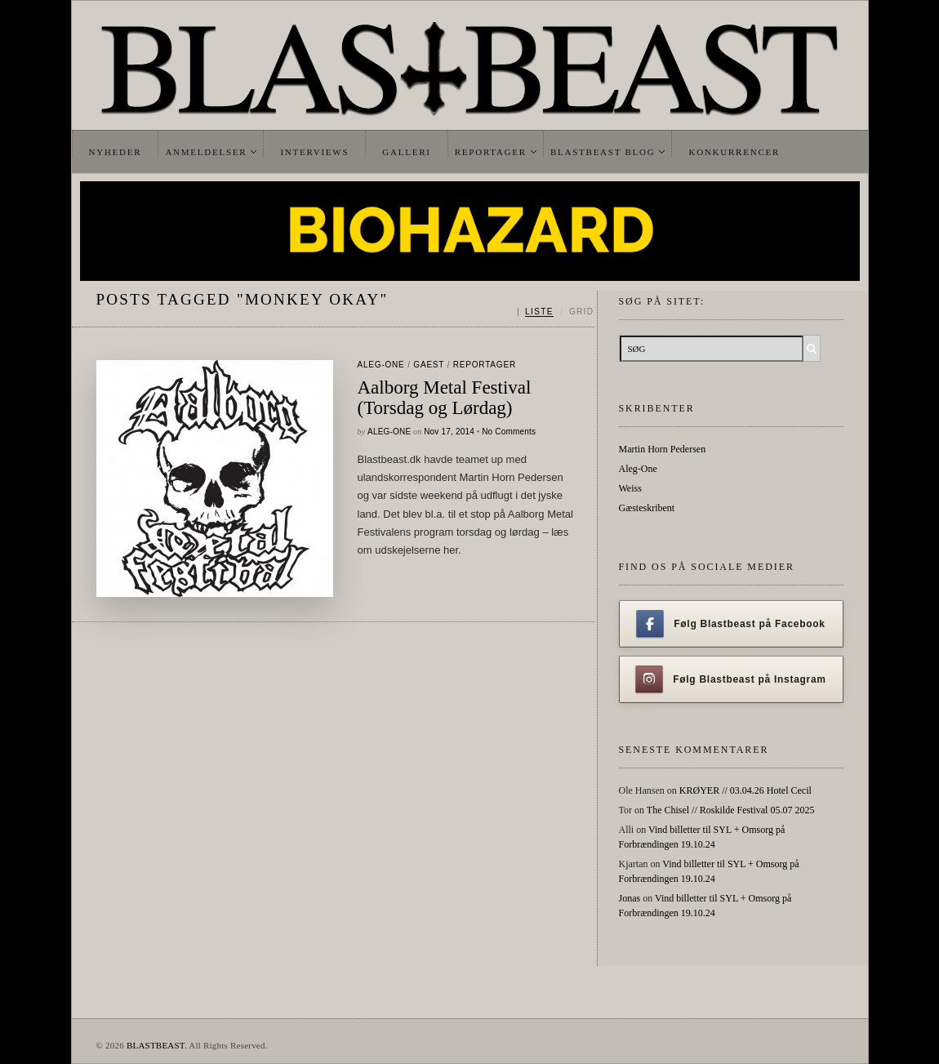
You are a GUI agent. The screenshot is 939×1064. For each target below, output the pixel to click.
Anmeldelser (206, 152)
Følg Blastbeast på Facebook (730, 624)
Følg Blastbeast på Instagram (730, 679)
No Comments (509, 431)
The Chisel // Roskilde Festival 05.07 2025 (731, 810)
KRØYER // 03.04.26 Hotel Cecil (745, 790)
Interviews (314, 152)
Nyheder (115, 152)
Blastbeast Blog (603, 152)
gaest (428, 364)
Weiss (630, 488)
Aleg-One (381, 364)
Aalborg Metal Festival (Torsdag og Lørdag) (445, 397)
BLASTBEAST (156, 1045)
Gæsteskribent (647, 508)
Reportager (491, 152)
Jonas (630, 898)
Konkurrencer (734, 152)
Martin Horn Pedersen (662, 449)
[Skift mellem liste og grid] (556, 312)
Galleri (406, 152)
